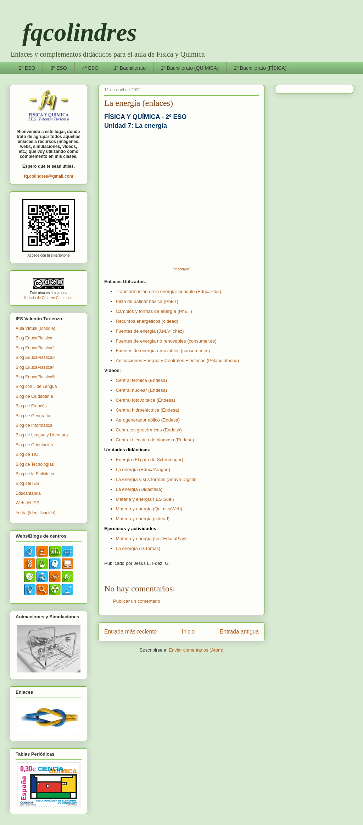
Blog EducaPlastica (34, 338)
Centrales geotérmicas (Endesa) (149, 429)
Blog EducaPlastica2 (35, 347)
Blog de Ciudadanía (34, 396)
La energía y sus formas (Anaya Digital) (156, 479)
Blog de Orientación (34, 444)
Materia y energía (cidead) (143, 518)
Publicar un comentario (136, 601)
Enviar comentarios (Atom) (196, 650)
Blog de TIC (27, 454)
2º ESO (27, 68)
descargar (181, 269)
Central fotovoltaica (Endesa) (145, 400)
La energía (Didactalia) (139, 489)
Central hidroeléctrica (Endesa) (147, 410)
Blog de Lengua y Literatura (42, 434)
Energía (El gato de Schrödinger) (149, 459)
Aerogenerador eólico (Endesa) (148, 420)
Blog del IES (27, 483)
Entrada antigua (239, 632)
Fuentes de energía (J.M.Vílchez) (150, 331)
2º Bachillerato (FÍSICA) (260, 68)
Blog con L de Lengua (36, 386)
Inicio (188, 632)
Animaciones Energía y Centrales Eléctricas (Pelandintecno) (177, 360)
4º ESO (90, 68)
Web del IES (27, 502)
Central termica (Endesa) (141, 380)
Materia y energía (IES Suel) (145, 499)
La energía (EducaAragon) (143, 469)
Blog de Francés (31, 405)
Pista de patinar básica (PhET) (147, 301)
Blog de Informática (34, 425)
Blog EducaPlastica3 (35, 357)
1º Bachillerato (130, 68)
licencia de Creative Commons (48, 298)
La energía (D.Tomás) (138, 548)
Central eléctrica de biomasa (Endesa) (155, 439)
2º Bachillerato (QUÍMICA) (190, 68)
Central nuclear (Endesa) (141, 390)
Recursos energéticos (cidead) (147, 321)
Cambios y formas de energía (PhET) (154, 311)
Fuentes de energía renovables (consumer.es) (163, 350)
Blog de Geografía (33, 415)
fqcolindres (73, 32)
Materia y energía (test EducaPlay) (151, 538)
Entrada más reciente (130, 632)
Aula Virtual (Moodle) (35, 328)
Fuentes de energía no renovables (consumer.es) (166, 341)
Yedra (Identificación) (35, 512)
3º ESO (58, 68)
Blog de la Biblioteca (35, 473)
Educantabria (28, 493)
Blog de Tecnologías (35, 464)
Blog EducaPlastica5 (35, 376)
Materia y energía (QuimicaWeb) (149, 508)
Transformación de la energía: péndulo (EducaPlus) (168, 291)
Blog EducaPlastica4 (35, 367)
